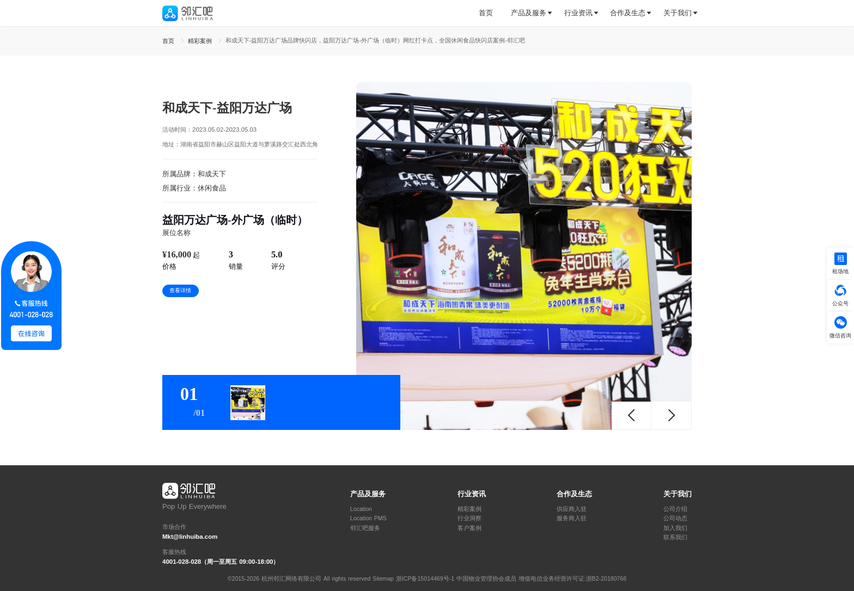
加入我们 (675, 528)
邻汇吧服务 (365, 528)
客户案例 (469, 528)
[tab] (490, 13)
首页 (486, 13)
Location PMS (368, 518)
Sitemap (383, 578)
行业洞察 (469, 518)
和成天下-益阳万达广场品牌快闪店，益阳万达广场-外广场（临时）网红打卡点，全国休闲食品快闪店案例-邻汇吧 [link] (375, 40)
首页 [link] (169, 41)
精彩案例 (469, 509)
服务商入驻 (572, 518)
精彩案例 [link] (201, 41)
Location (361, 509)
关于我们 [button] (677, 13)
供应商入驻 (572, 509)
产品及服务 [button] (528, 13)
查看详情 (180, 290)
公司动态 (675, 518)
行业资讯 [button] (578, 13)
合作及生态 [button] (627, 13)
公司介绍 (675, 509)
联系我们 (675, 537)
